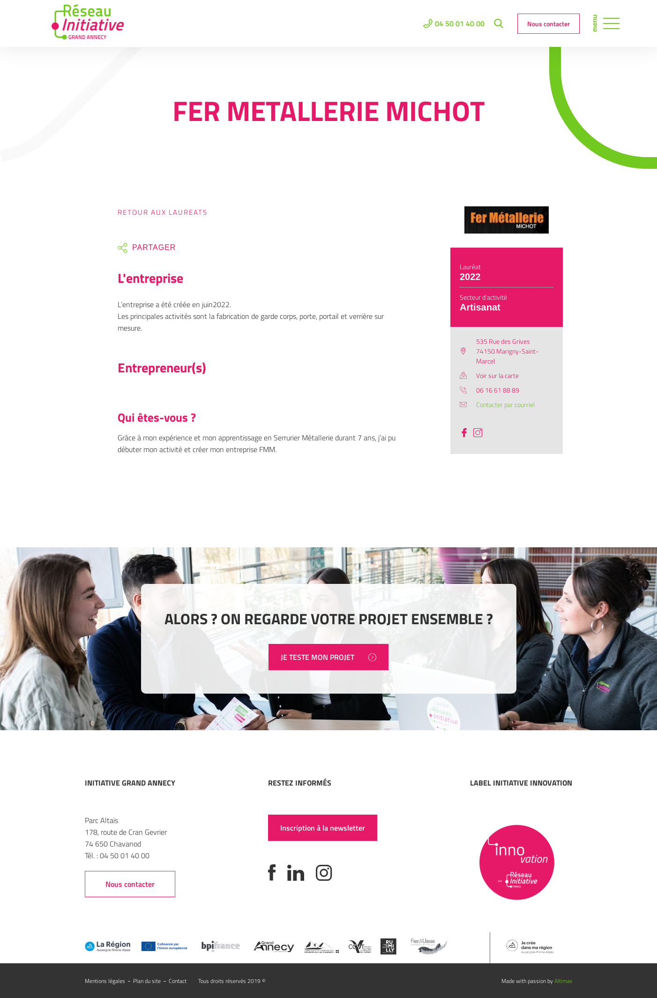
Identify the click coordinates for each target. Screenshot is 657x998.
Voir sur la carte (497, 375)
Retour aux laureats (163, 212)
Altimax (563, 980)
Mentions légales (105, 980)
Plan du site (147, 980)
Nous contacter (548, 24)
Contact (178, 980)
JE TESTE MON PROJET (328, 657)
